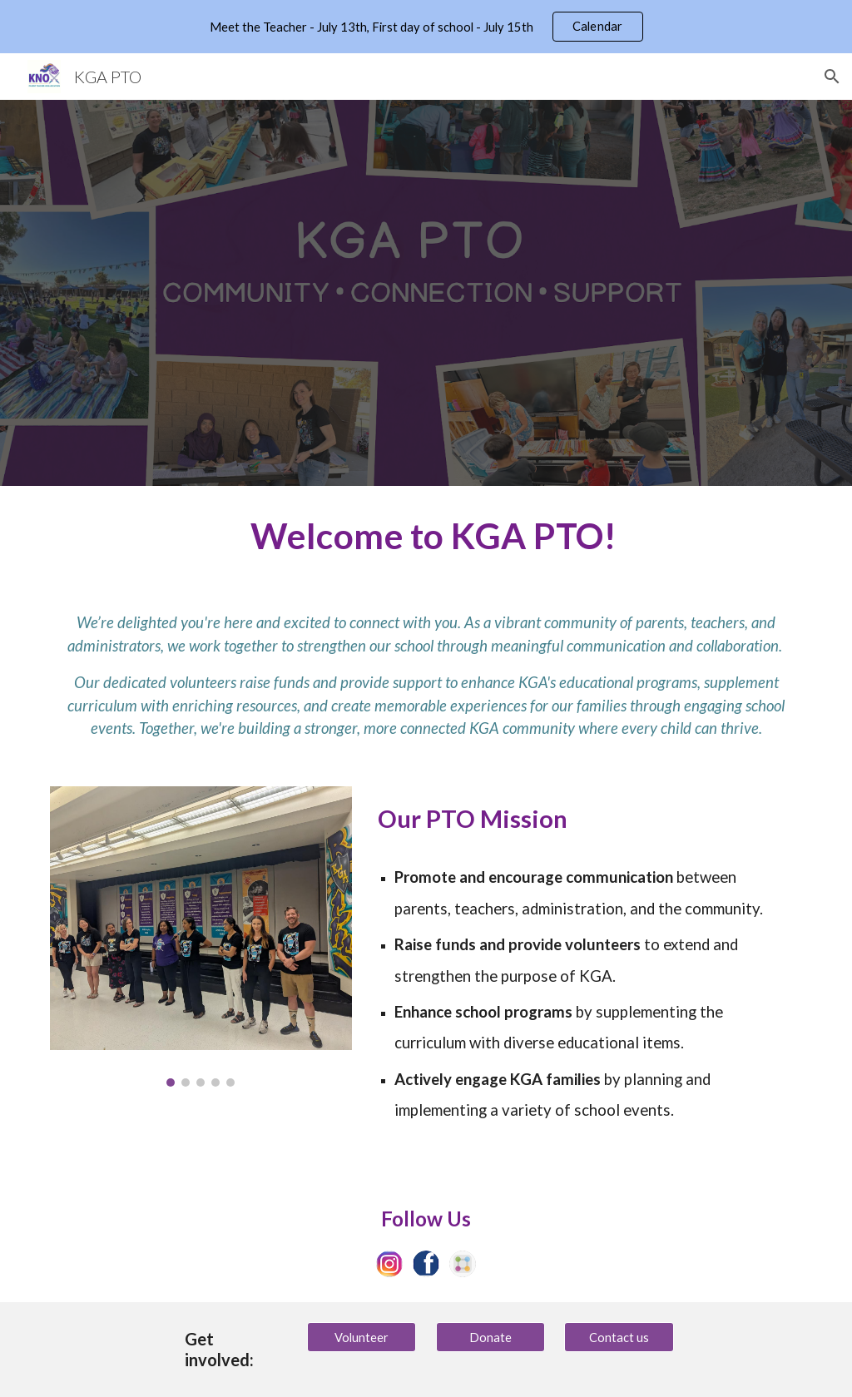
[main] (426, 535)
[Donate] (490, 1337)
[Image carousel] (201, 936)
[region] (426, 26)
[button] (832, 77)
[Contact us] (618, 1337)
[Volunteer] (361, 1337)
